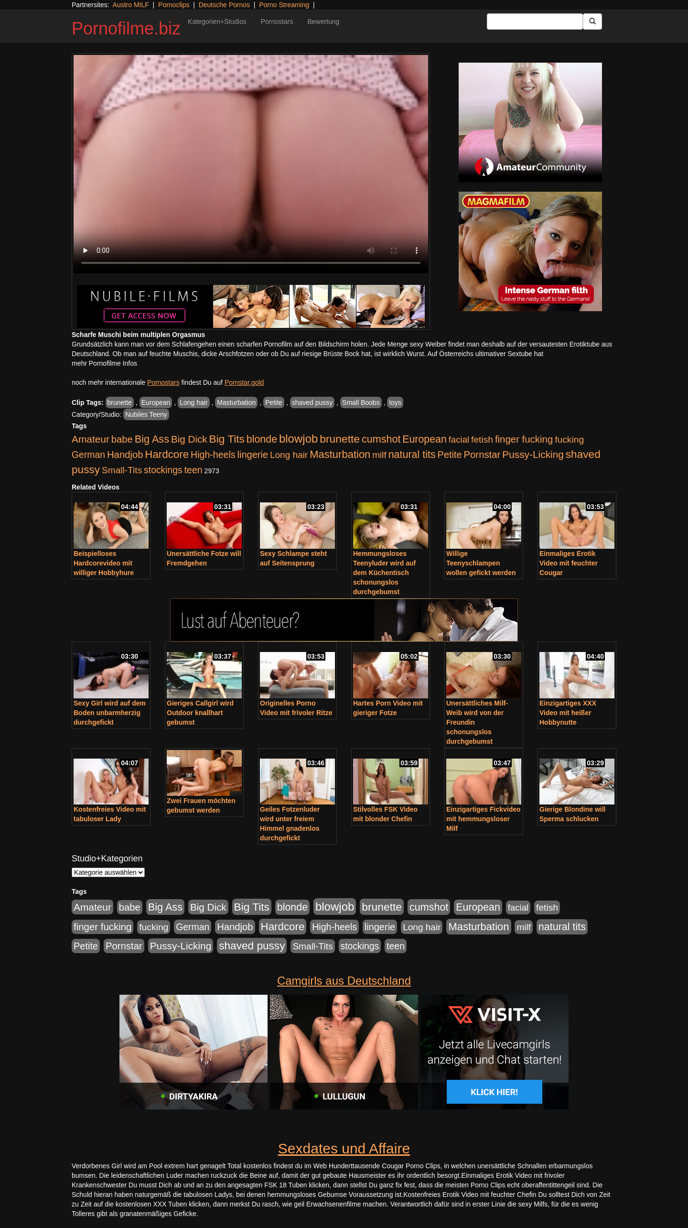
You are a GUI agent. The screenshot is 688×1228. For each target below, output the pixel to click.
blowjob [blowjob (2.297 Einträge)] (298, 438)
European (156, 402)
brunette (120, 402)
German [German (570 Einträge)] (88, 454)
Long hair (193, 402)
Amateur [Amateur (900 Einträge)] (90, 439)
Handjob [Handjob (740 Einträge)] (125, 454)
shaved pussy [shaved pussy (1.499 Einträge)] (252, 946)
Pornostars (277, 21)
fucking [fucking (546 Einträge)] (569, 440)
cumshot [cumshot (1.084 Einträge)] (381, 439)
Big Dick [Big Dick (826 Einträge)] (189, 439)
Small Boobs (361, 402)
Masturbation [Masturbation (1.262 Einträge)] (340, 454)
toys (395, 402)
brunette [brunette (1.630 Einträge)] (340, 439)
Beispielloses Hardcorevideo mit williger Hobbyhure (104, 563)
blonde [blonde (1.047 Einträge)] (262, 439)
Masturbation (236, 402)
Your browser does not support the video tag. (251, 164)
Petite (273, 402)
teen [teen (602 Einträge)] (193, 470)
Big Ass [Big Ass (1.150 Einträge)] (152, 439)
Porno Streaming (284, 5)
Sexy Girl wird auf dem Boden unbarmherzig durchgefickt (110, 712)
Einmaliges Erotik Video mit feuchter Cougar (568, 563)
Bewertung (323, 21)
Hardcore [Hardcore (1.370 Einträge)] (167, 454)
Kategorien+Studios (217, 21)
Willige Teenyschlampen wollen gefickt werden (481, 563)
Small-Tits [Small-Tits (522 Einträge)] (122, 470)
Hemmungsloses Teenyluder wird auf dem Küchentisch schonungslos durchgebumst (384, 573)
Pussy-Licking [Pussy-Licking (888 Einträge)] (533, 454)
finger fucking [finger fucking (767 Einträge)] (524, 439)
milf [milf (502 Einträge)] (379, 455)
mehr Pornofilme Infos (104, 363)
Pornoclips (173, 5)
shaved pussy (312, 402)
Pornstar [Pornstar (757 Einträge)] (482, 454)
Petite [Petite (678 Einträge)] (450, 454)
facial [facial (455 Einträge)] (459, 440)
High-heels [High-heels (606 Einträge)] (213, 454)
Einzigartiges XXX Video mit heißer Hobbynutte (567, 712)
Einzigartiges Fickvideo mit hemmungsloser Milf (483, 818)
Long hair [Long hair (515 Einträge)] (289, 455)
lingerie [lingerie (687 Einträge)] (252, 454)
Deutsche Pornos (224, 5)
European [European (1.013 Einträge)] (424, 439)
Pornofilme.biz (126, 28)
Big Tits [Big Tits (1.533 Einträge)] (227, 439)
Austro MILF (131, 5)
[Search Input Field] (535, 21)
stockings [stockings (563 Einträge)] (163, 470)
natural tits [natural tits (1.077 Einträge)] (412, 454)
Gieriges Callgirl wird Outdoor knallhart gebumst (200, 712)
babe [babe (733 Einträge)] (122, 439)
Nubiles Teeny (146, 414)
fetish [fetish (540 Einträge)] (482, 440)
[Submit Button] (592, 21)
